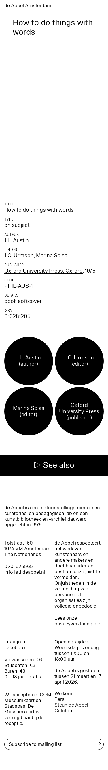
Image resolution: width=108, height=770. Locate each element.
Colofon (63, 710)
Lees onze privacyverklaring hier (78, 621)
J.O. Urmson (19, 255)
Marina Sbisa (51, 255)
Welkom (63, 693)
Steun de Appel (71, 705)
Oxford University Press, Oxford (43, 271)
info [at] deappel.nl (24, 572)
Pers (59, 699)
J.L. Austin (16, 240)
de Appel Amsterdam (27, 5)
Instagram (15, 642)
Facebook (15, 647)
